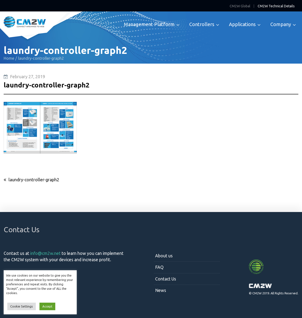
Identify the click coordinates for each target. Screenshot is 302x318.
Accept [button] (47, 306)
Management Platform (149, 24)
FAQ (159, 267)
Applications (242, 24)
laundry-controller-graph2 (34, 179)
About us (164, 255)
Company (280, 24)
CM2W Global (240, 6)
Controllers (201, 24)
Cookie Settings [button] (21, 306)
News (160, 290)
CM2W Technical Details (276, 6)
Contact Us (165, 279)
